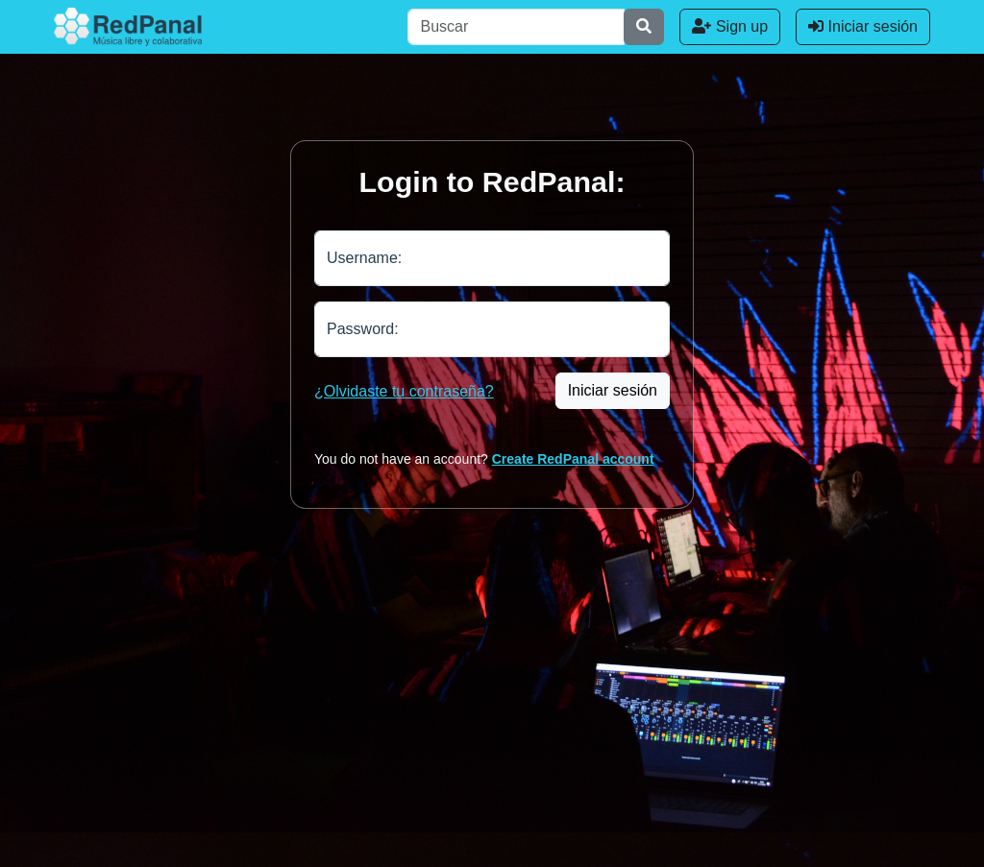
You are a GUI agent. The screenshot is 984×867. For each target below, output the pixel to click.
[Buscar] (516, 27)
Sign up (730, 26)
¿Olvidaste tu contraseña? (404, 391)
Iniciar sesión (863, 26)
